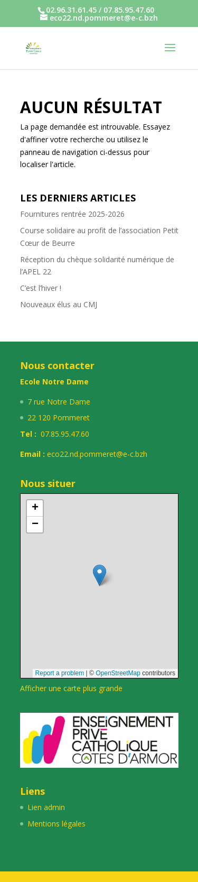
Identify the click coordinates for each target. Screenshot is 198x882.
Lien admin (46, 807)
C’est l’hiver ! (40, 288)
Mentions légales (56, 824)
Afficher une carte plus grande (71, 688)
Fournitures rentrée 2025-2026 (72, 214)
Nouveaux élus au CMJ (58, 304)
